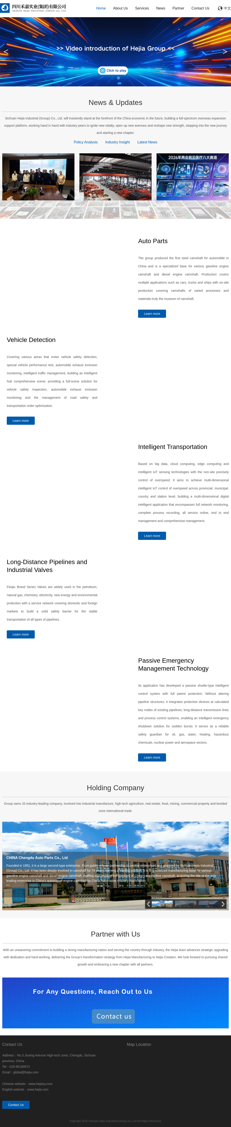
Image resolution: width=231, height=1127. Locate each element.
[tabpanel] (115, 51)
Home (101, 8)
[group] (115, 866)
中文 (227, 8)
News (160, 8)
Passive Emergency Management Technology (173, 664)
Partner (178, 8)
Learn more (152, 314)
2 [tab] (118, 78)
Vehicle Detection (31, 339)
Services (142, 8)
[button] (223, 904)
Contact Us (200, 8)
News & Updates (115, 102)
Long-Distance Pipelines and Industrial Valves (47, 565)
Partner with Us (115, 934)
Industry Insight (117, 142)
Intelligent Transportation (172, 446)
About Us (120, 8)
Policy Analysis (86, 142)
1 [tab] (112, 78)
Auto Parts (153, 240)
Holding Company (115, 788)
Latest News (147, 142)
